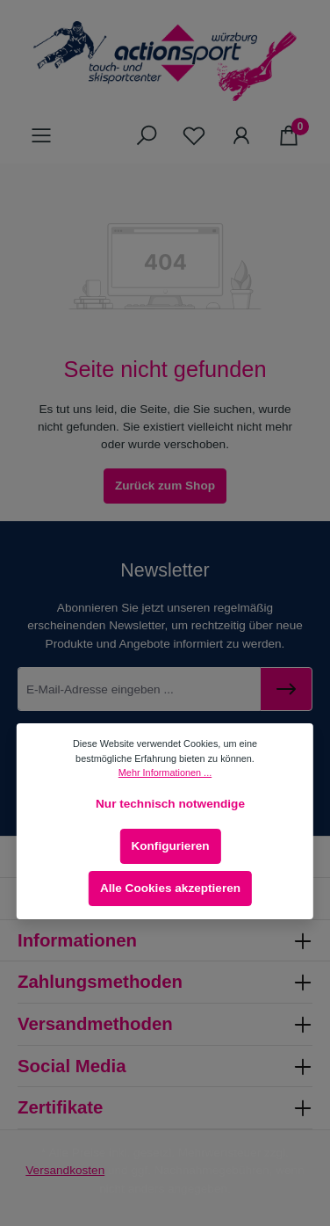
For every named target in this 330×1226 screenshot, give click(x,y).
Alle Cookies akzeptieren (170, 888)
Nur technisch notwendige (170, 803)
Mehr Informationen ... (165, 772)
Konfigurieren (170, 845)
